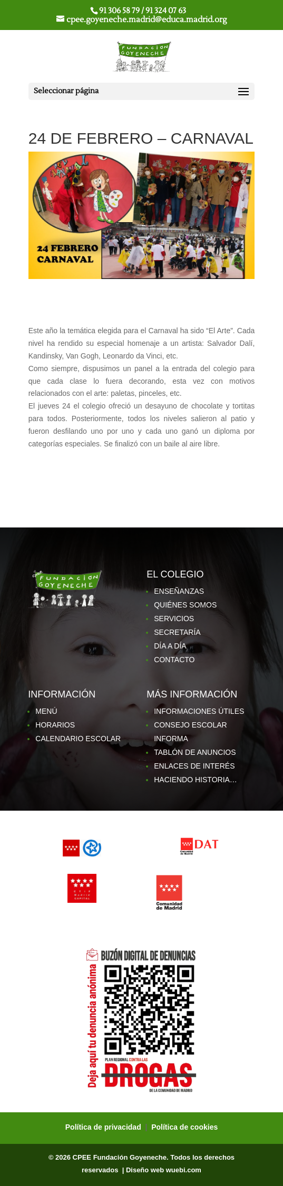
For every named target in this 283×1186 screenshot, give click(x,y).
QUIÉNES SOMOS (185, 605)
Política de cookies (184, 1127)
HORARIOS (55, 725)
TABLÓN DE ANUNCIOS (195, 752)
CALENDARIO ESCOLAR (78, 738)
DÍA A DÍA (170, 646)
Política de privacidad (104, 1127)
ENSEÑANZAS (179, 591)
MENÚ (46, 711)
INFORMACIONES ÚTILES (199, 711)
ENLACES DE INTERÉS (194, 766)
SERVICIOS (174, 618)
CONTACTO (174, 659)
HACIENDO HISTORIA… (195, 779)
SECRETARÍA (177, 632)
